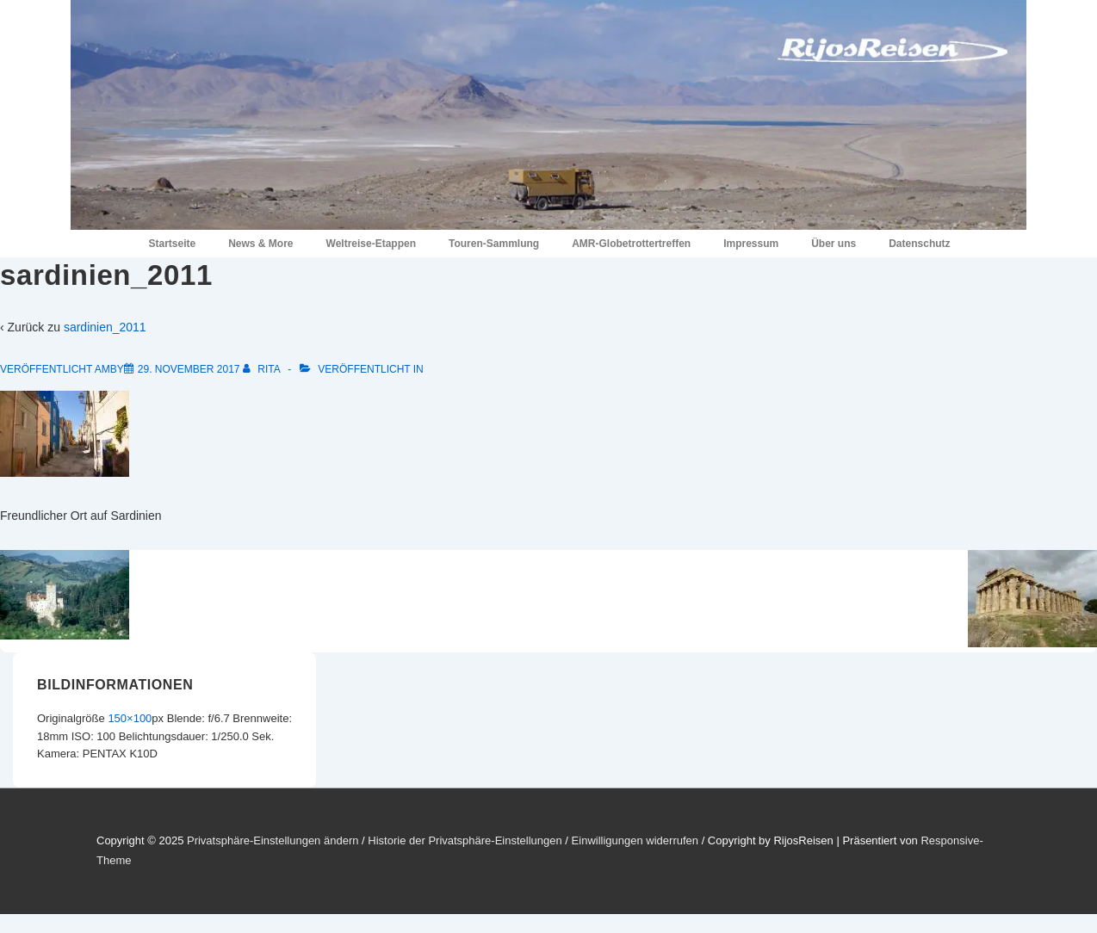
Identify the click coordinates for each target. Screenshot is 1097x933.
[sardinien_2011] (189, 369)
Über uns (833, 244)
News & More (260, 244)
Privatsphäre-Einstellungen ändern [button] (272, 840)
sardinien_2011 (105, 327)
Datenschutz (919, 244)
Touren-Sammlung (494, 244)
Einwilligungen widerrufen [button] (635, 840)
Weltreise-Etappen (371, 244)
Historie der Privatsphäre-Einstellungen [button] (464, 840)
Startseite (171, 244)
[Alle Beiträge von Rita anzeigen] (262, 369)
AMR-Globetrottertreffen (631, 244)
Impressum (750, 244)
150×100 (130, 718)
